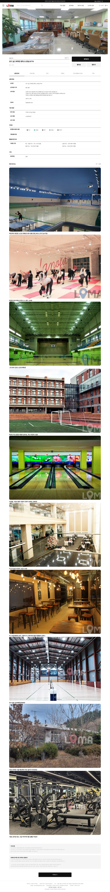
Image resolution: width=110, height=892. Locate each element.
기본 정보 (32, 73)
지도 (47, 73)
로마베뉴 (71, 5)
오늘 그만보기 (97, 1)
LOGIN (101, 5)
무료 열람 (62, 5)
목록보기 (55, 875)
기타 (93, 73)
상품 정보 (16, 73)
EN (106, 5)
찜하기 (94, 65)
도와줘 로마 (91, 5)
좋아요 (79, 65)
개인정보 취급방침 (52, 887)
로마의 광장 (81, 5)
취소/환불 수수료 (77, 73)
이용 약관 (59, 887)
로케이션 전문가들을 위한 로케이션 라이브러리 (55, 1)
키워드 (62, 73)
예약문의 (86, 59)
